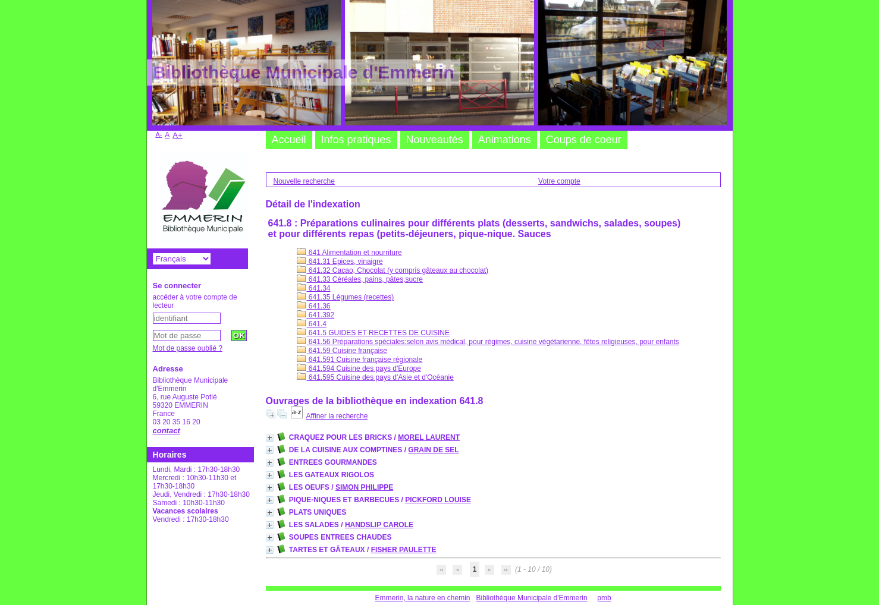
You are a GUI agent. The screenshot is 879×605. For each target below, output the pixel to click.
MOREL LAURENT (429, 437)
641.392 (316, 315)
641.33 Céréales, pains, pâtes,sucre (360, 279)
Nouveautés (434, 140)
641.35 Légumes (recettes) (345, 297)
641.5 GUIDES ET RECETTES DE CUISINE (373, 333)
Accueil (289, 140)
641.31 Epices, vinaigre (340, 261)
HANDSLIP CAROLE (379, 525)
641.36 (314, 306)
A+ (177, 135)
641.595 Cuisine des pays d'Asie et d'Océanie (375, 377)
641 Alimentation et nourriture (349, 252)
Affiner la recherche (337, 416)
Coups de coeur (583, 140)
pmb (604, 598)
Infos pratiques (356, 140)
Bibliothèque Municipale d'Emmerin (532, 598)
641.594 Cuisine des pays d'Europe (359, 368)
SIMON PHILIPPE (364, 487)
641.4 (312, 324)
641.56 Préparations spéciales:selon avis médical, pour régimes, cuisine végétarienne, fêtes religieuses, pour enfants (488, 342)
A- (159, 134)
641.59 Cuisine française (342, 350)
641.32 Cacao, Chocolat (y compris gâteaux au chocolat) (393, 270)
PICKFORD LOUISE (438, 500)
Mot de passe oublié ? (187, 348)
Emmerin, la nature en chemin (422, 598)
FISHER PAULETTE (404, 550)
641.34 (314, 288)
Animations (504, 140)
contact (166, 430)
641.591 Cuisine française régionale (360, 359)
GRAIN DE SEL (433, 450)
